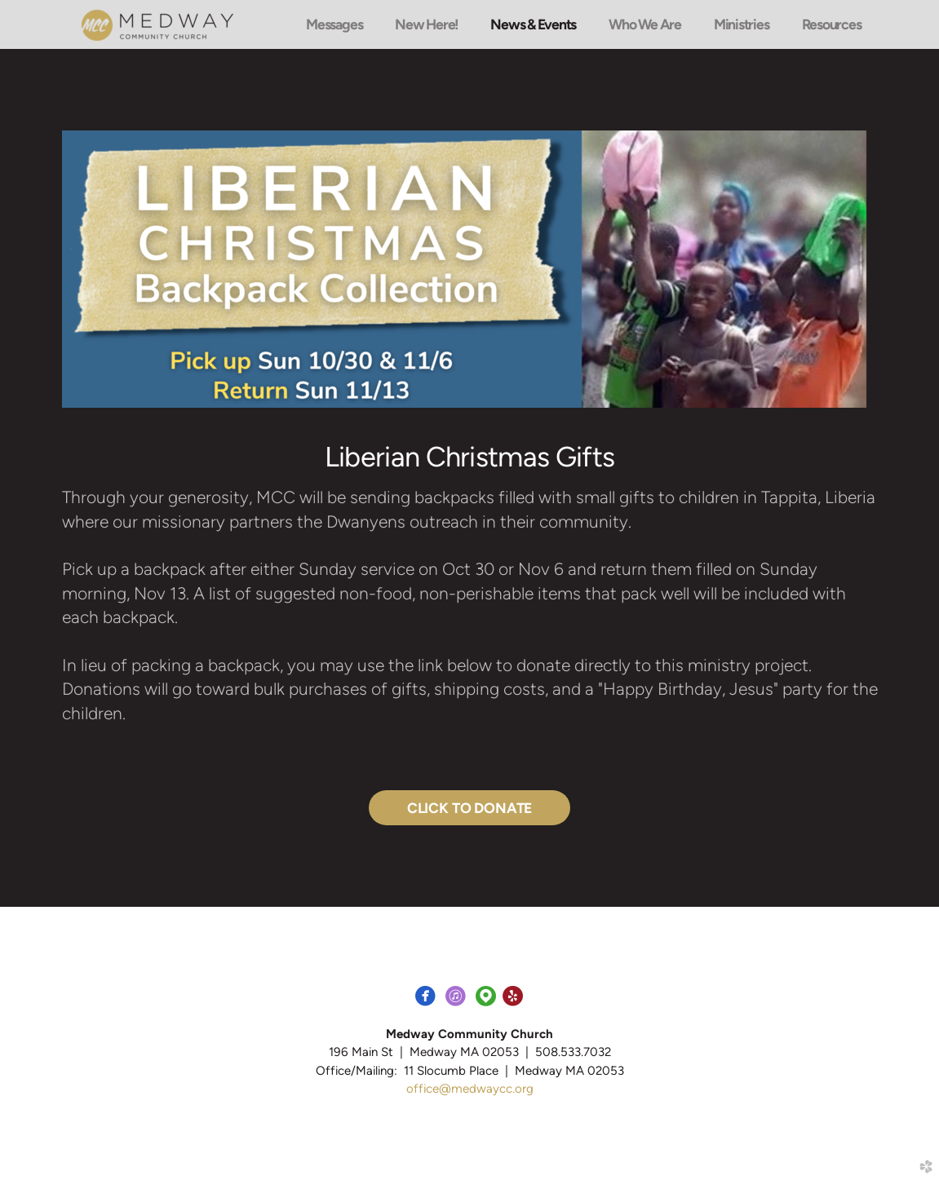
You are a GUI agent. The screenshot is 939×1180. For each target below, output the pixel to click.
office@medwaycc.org (470, 1088)
